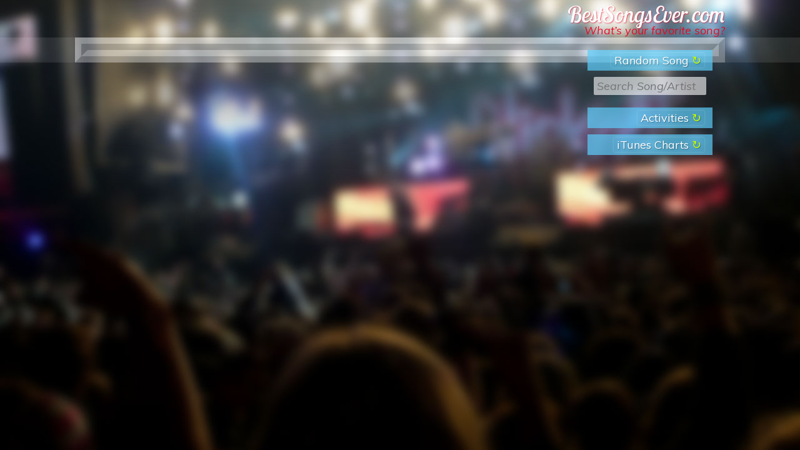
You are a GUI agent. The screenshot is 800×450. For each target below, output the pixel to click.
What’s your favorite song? (654, 30)
